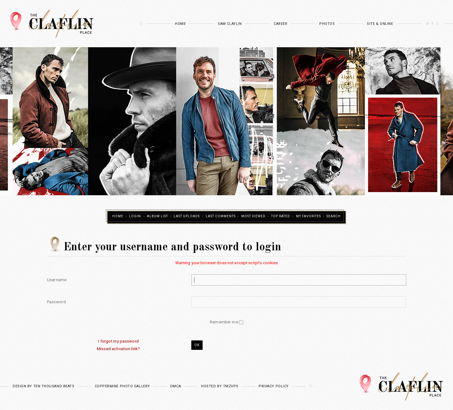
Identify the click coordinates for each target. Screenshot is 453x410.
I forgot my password (118, 341)
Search (334, 216)
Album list (157, 216)
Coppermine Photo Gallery (122, 386)
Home (180, 24)
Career (280, 24)
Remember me (224, 322)
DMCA (175, 386)
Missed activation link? (118, 349)
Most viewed (253, 216)
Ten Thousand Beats (54, 386)
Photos (327, 24)
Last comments (221, 216)
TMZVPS (230, 386)
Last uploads (187, 216)
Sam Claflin (230, 24)
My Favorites (308, 216)
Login (135, 216)
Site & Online (380, 24)
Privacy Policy (274, 386)
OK (196, 345)
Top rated (280, 216)
